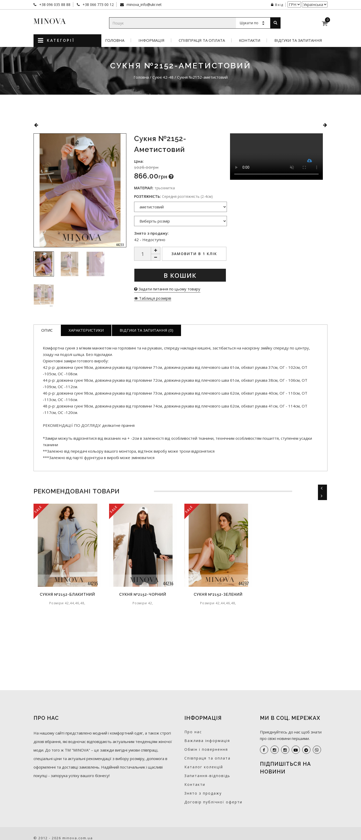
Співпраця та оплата (202, 40)
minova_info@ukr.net (144, 4)
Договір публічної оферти (213, 802)
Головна (114, 40)
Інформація (151, 40)
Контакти (249, 40)
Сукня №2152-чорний (142, 594)
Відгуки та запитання (298, 40)
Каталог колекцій (203, 766)
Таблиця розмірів (152, 298)
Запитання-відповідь (207, 775)
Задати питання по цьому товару (167, 288)
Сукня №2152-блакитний (67, 594)
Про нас (193, 731)
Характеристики (86, 330)
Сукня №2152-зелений (218, 594)
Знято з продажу (203, 793)
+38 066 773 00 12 (97, 4)
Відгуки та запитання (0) (146, 330)
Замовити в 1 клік (194, 253)
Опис (47, 330)
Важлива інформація (207, 740)
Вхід (277, 5)
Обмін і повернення (206, 749)
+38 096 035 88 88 (54, 4)
